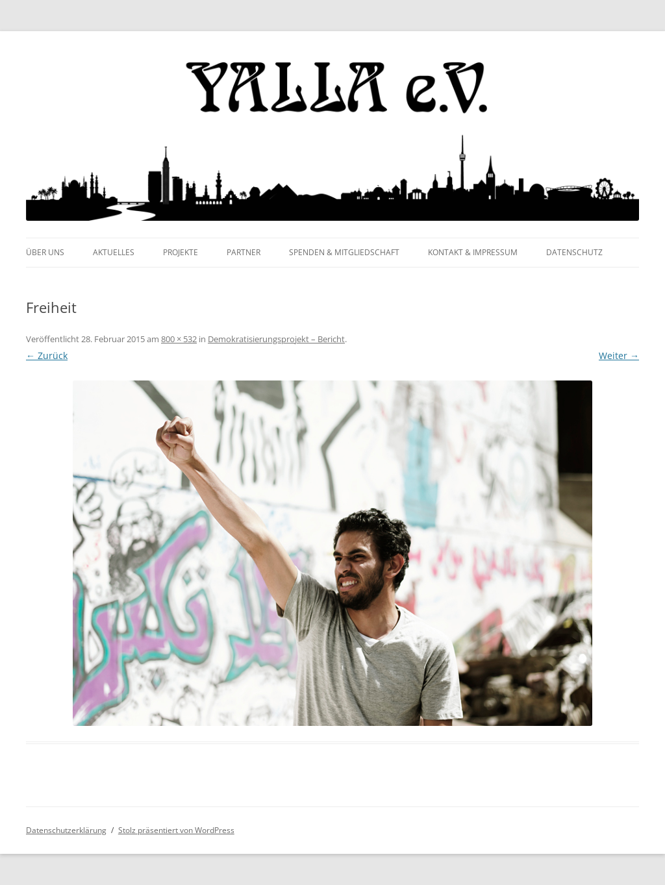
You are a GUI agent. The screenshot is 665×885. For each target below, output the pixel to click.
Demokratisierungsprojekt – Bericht (276, 339)
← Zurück (47, 355)
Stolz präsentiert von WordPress (176, 830)
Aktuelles (113, 252)
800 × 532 (179, 339)
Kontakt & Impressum (473, 252)
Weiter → (619, 355)
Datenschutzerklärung (66, 830)
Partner (243, 252)
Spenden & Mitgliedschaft (344, 252)
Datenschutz (574, 252)
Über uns (45, 252)
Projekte (180, 252)
